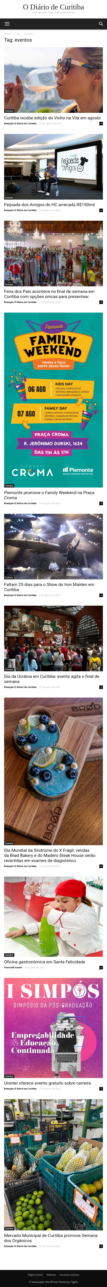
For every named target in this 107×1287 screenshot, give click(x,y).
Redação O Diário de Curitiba (20, 123)
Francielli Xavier (13, 967)
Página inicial (35, 1275)
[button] (101, 24)
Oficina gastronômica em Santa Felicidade (44, 961)
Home (7, 33)
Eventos (9, 111)
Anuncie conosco (69, 1275)
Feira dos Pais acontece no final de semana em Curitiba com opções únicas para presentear (49, 294)
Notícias (51, 1275)
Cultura (9, 577)
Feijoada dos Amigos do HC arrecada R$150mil (49, 204)
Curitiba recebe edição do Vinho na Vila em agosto (52, 117)
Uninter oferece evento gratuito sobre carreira (47, 1083)
